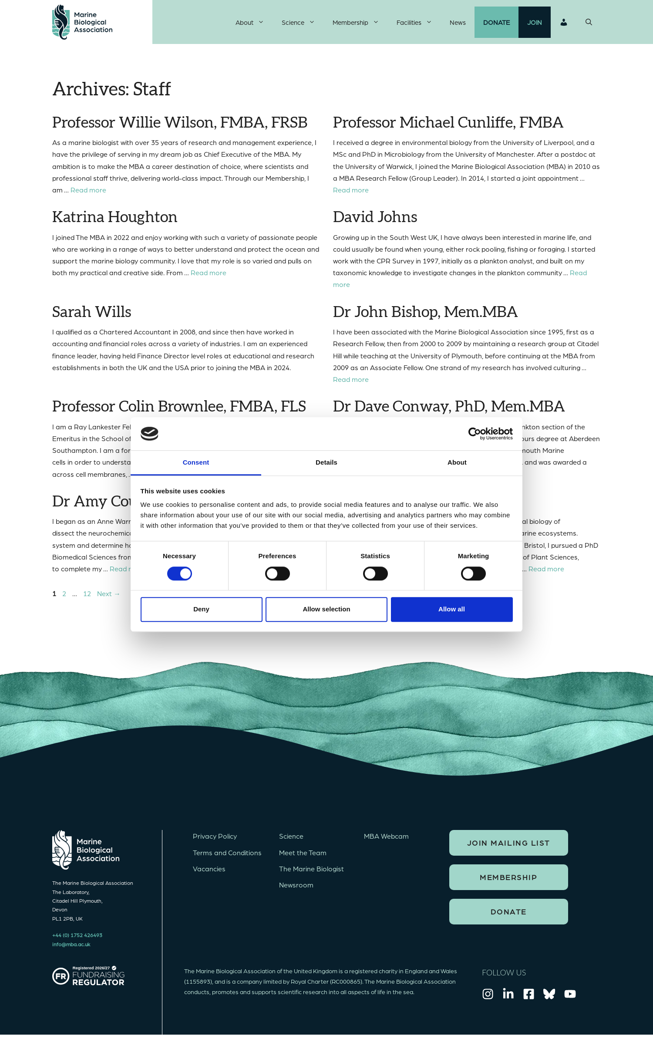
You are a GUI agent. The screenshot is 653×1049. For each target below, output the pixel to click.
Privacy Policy (215, 839)
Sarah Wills (91, 316)
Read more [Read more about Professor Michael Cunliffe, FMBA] (351, 193)
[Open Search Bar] (589, 24)
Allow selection (326, 609)
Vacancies (209, 872)
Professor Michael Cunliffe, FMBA (448, 126)
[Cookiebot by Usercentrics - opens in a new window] (475, 433)
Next (109, 597)
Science (303, 24)
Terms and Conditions (227, 855)
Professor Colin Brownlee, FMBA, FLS (179, 410)
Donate (496, 24)
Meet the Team (302, 855)
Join (534, 24)
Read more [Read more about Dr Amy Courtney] (127, 572)
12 (88, 597)
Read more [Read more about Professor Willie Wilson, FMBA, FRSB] (88, 193)
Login (564, 24)
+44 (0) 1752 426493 (77, 938)
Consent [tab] (196, 462)
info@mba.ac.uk (71, 947)
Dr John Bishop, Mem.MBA (425, 316)
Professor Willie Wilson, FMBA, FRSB (179, 126)
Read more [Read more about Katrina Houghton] (208, 276)
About (254, 24)
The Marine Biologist (311, 872)
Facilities (419, 24)
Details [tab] (326, 462)
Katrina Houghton (115, 221)
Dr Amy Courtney (114, 505)
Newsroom (296, 888)
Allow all (451, 609)
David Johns (375, 221)
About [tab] (457, 462)
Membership (360, 24)
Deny (201, 609)
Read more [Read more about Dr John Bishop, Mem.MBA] (351, 383)
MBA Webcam (386, 839)
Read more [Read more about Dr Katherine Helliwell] (546, 572)
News (458, 24)
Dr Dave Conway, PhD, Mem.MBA (449, 410)
